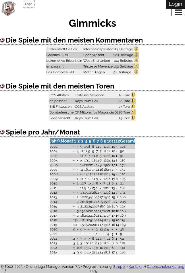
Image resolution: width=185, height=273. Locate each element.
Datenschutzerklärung (165, 266)
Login (28, 3)
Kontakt (135, 266)
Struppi (119, 266)
